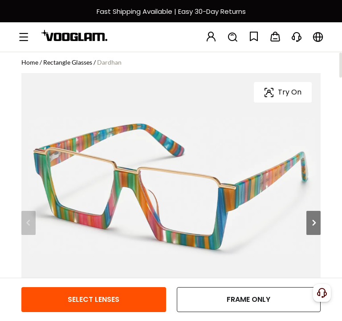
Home (29, 62)
